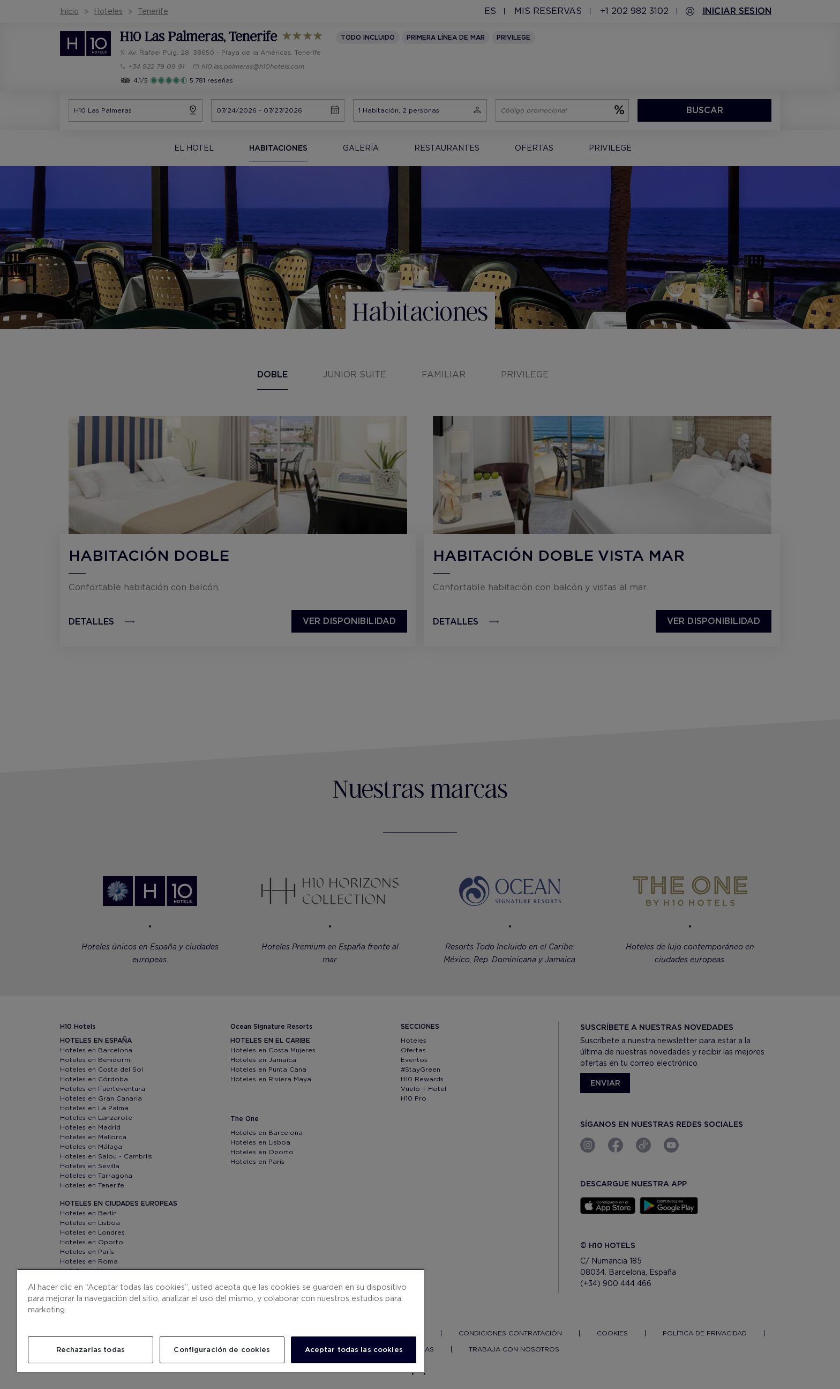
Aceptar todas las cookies (354, 1350)
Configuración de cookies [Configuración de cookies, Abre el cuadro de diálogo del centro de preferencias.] (222, 1350)
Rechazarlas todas (90, 1350)
